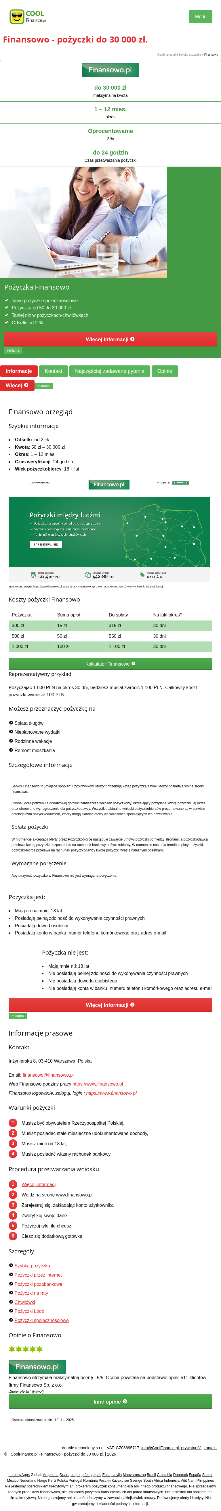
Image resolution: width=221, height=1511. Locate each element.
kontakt (210, 1448)
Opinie (164, 371)
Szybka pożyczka (190, 54)
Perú (52, 1481)
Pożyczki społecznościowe (41, 1320)
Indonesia (172, 1481)
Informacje (19, 371)
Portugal (75, 1481)
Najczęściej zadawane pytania (109, 371)
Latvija (116, 1475)
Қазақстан (120, 1481)
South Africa (153, 1481)
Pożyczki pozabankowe (38, 1284)
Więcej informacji (110, 339)
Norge (42, 1481)
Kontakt (53, 371)
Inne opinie (110, 1402)
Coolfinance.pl (166, 54)
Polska (62, 1481)
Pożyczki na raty (31, 1293)
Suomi (207, 1475)
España (195, 1475)
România (90, 1481)
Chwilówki (24, 1302)
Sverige (136, 1481)
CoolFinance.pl (24, 1454)
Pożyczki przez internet (38, 1275)
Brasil (151, 1475)
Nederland (28, 1481)
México (12, 1481)
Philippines (205, 1481)
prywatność (191, 1448)
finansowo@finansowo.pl (48, 1075)
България (68, 1475)
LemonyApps (19, 1475)
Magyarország (134, 1475)
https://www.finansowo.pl (98, 1084)
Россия (104, 1481)
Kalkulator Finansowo (110, 663)
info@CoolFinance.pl (160, 1448)
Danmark (180, 1475)
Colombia (164, 1475)
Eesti (106, 1475)
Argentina (50, 1475)
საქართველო (89, 1475)
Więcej (17, 385)
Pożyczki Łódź (29, 1311)
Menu (201, 16)
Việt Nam (188, 1481)
